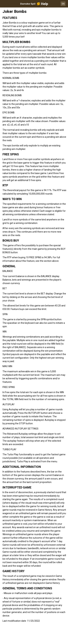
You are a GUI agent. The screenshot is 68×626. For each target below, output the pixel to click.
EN (63, 4)
